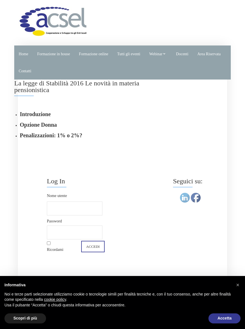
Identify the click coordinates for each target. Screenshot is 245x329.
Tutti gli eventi (128, 54)
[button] (237, 284)
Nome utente (57, 196)
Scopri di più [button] (25, 318)
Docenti (182, 54)
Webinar (155, 54)
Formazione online (93, 54)
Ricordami (55, 250)
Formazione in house (53, 54)
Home (23, 54)
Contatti (25, 71)
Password (54, 221)
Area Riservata (209, 54)
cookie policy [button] (55, 299)
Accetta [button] (224, 318)
